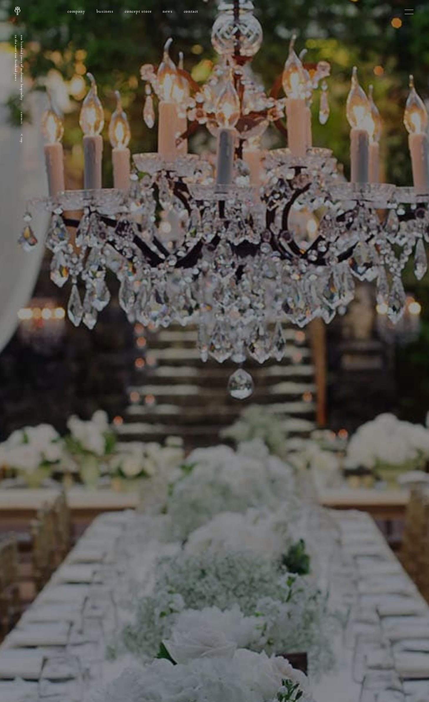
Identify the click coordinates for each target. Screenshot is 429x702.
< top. (22, 138)
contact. (22, 118)
